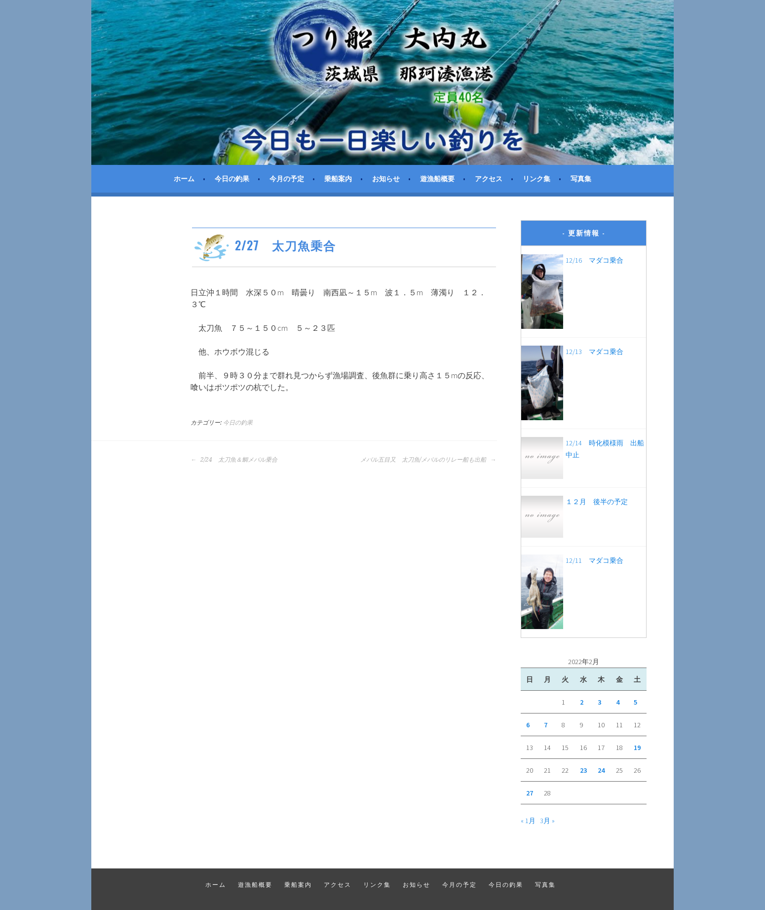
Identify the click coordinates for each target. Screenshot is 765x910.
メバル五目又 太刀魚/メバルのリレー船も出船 (428, 459)
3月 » (547, 820)
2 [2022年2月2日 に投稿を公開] (581, 702)
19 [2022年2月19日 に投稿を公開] (637, 747)
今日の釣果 (232, 178)
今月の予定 (286, 178)
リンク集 (536, 178)
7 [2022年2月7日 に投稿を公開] (545, 724)
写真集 (581, 178)
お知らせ (386, 178)
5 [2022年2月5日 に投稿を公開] (635, 702)
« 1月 (528, 820)
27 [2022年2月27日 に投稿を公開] (529, 793)
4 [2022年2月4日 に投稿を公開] (617, 702)
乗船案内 (338, 178)
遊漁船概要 (437, 178)
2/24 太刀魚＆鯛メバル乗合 (234, 459)
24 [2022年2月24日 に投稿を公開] (601, 770)
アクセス (488, 178)
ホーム (184, 178)
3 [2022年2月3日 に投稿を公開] (599, 702)
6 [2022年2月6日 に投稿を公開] (528, 724)
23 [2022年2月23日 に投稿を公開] (583, 770)
